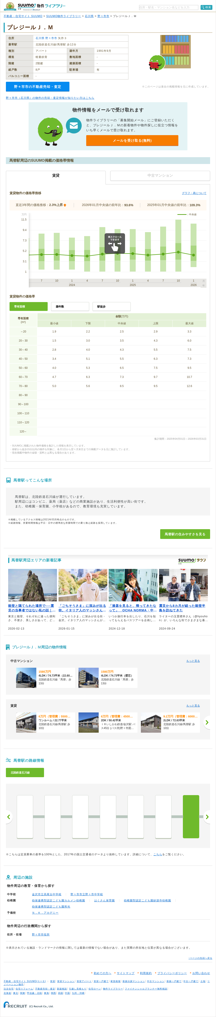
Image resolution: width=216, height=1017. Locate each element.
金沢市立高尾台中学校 (46, 894)
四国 (60, 993)
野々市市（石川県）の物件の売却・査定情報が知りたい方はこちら (50, 97)
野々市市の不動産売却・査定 (37, 87)
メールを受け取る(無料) (132, 140)
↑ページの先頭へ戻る (200, 958)
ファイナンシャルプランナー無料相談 (146, 988)
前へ (9, 817)
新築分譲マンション (134, 981)
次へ (206, 817)
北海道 (7, 993)
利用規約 (146, 973)
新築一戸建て (174, 981)
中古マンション (155, 981)
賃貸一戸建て (101, 981)
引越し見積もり (77, 988)
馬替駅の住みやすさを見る (185, 534)
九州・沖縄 (78, 993)
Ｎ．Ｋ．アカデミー (45, 912)
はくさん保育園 (104, 900)
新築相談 (62, 988)
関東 (22, 993)
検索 (208, 7)
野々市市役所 (41, 934)
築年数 (60, 306)
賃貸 (52, 981)
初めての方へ (102, 973)
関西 (53, 993)
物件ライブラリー (113, 988)
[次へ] (206, 722)
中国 (67, 993)
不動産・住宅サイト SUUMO (23, 16)
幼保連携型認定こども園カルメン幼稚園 (58, 900)
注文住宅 (9, 988)
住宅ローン (94, 988)
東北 (15, 993)
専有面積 (19, 306)
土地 (202, 981)
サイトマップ (126, 973)
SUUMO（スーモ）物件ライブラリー (34, 6)
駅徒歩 (101, 306)
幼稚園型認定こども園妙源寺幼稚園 (147, 900)
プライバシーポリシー (172, 973)
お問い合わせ (201, 973)
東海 (46, 993)
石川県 (89, 16)
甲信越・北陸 (34, 993)
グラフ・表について (194, 193)
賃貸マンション (66, 981)
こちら (157, 854)
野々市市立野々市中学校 (87, 894)
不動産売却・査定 (45, 988)
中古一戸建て (190, 981)
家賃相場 (115, 981)
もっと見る (193, 660)
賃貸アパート (84, 981)
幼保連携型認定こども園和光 (51, 906)
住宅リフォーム (24, 988)
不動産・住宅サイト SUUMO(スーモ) (25, 981)
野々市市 (103, 16)
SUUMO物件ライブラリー (63, 16)
